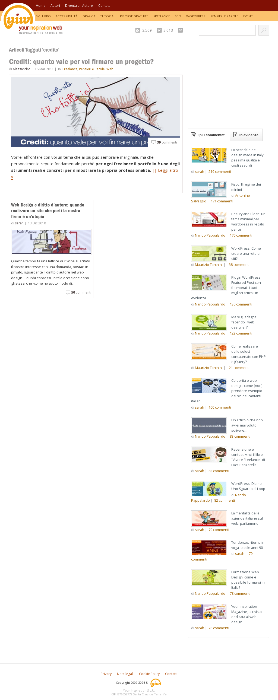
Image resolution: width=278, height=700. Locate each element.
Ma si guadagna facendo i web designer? (244, 322)
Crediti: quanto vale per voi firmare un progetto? (81, 61)
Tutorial (107, 16)
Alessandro (21, 69)
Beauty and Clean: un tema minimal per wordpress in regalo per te (248, 221)
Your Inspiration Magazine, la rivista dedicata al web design (246, 614)
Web (109, 69)
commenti (167, 142)
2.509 (147, 30)
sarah (19, 223)
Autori (55, 5)
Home (40, 5)
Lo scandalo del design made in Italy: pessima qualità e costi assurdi (247, 157)
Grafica (89, 16)
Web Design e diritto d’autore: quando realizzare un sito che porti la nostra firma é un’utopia (47, 210)
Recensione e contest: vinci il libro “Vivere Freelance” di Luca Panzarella (248, 457)
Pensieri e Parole (224, 16)
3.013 (168, 30)
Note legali (125, 674)
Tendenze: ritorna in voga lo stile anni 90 (247, 545)
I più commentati (212, 135)
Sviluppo (43, 16)
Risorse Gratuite (134, 16)
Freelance (161, 16)
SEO (178, 16)
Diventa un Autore (79, 5)
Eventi (248, 16)
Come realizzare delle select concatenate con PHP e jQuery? (248, 354)
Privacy (106, 674)
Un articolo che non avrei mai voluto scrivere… (247, 425)
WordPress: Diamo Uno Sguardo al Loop (248, 486)
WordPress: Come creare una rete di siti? (246, 253)
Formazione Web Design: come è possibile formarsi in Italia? (248, 579)
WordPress (196, 16)
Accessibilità (66, 16)
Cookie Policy (149, 674)
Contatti (104, 5)
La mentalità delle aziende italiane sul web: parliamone (247, 518)
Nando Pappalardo (210, 235)
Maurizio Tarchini (209, 264)
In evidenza (248, 135)
